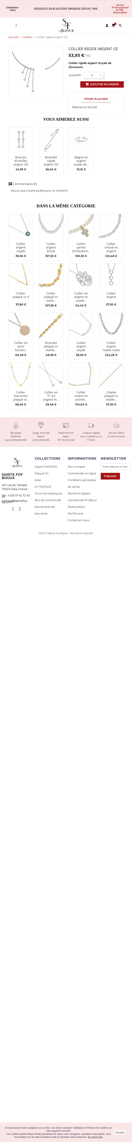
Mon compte (76, 466)
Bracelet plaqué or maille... (51, 346)
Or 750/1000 (43, 486)
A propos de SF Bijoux (82, 500)
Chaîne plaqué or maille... (111, 395)
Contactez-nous (78, 520)
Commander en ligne (82, 473)
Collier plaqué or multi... (51, 296)
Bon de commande (48, 500)
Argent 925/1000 (46, 466)
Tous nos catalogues (48, 493)
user (107, 25)
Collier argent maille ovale (111, 346)
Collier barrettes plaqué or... (21, 395)
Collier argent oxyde (21, 247)
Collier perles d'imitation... (81, 247)
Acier (38, 480)
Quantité (75, 75)
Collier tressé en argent (111, 247)
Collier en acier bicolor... (21, 346)
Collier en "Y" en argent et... (51, 395)
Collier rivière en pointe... (81, 395)
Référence (79, 107)
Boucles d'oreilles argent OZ (21, 160)
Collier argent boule (51, 247)
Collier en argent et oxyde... (81, 296)
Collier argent (111, 295)
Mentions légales (79, 493)
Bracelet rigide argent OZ (51, 160)
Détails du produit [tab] (96, 98)
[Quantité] (93, 75)
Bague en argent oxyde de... (81, 160)
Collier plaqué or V (21, 295)
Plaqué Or (42, 473)
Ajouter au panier (102, 84)
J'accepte (119, 1132)
